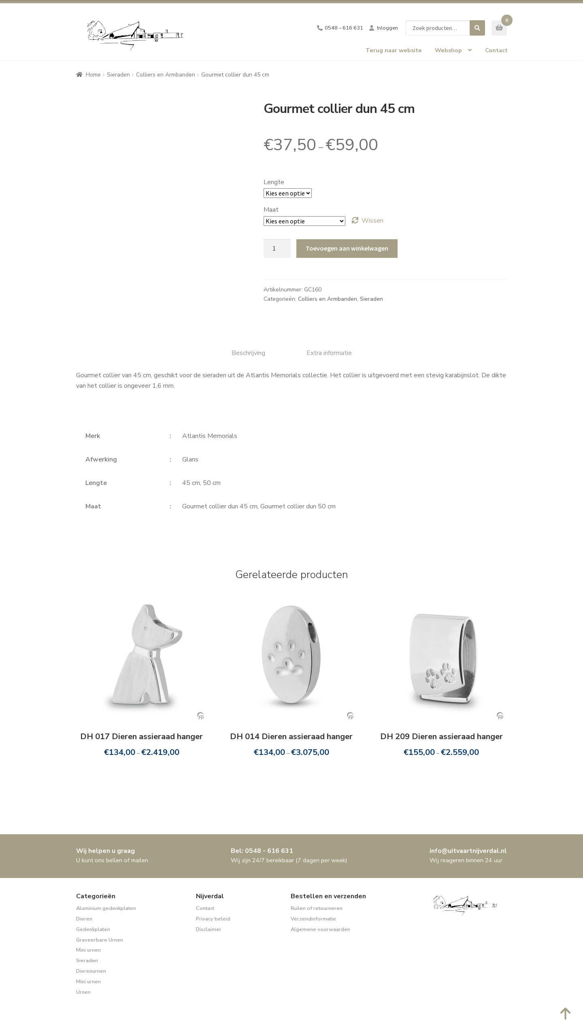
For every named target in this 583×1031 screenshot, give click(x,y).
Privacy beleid (213, 919)
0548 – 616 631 (344, 28)
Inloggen (387, 28)
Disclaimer (208, 929)
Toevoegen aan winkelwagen (347, 248)
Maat (271, 209)
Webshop (448, 50)
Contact (496, 50)
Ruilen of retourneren (317, 908)
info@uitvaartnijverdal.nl (468, 850)
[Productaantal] (277, 248)
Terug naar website (394, 50)
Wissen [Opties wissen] (372, 220)
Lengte (274, 182)
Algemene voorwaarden (320, 929)
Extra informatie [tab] (329, 353)
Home (93, 75)
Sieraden (118, 75)
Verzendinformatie (313, 919)
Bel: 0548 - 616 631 (262, 850)
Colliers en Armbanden (165, 75)
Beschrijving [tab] (248, 353)
